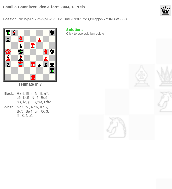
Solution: (75, 30)
